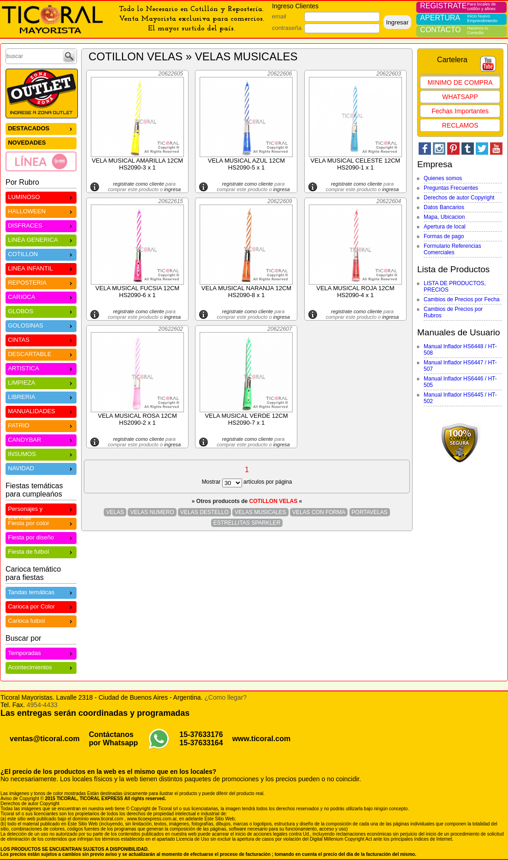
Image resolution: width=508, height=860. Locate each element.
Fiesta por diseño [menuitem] (41, 537)
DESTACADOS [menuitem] (41, 128)
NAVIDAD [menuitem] (41, 468)
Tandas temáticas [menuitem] (41, 592)
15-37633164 (201, 743)
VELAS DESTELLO (204, 512)
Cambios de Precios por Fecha (462, 299)
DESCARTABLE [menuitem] (41, 353)
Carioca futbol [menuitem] (41, 620)
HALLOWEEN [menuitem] (41, 211)
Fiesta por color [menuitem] (41, 523)
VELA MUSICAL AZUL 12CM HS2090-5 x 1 (246, 164)
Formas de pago (444, 236)
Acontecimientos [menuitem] (41, 667)
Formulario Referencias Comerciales (452, 249)
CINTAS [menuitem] (41, 339)
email (279, 16)
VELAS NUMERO (152, 512)
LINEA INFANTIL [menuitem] (41, 268)
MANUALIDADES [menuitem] (41, 411)
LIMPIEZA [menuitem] (41, 382)
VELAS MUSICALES (260, 512)
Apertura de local (445, 226)
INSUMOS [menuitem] (41, 453)
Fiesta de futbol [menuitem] (41, 551)
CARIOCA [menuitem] (41, 296)
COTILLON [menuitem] (41, 253)
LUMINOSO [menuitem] (41, 196)
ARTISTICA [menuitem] (41, 368)
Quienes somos (443, 178)
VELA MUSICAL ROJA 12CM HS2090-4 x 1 (355, 291)
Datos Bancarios (444, 207)
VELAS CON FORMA (318, 512)
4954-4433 (42, 704)
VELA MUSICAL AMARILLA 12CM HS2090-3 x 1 (137, 164)
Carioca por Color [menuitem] (41, 606)
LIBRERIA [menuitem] (41, 396)
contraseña (286, 27)
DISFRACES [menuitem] (41, 225)
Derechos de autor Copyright (459, 197)
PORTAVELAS (370, 512)
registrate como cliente (138, 184)
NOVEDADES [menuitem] (27, 142)
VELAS (115, 512)
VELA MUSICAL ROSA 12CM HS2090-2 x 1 (137, 419)
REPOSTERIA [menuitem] (41, 282)
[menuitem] (41, 161)
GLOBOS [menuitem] (41, 311)
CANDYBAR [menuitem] (41, 439)
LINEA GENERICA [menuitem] (41, 239)
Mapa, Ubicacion (444, 217)
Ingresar (397, 22)
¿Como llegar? (225, 697)
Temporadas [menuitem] (41, 652)
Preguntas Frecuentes (451, 188)
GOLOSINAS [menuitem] (41, 325)
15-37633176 (201, 734)
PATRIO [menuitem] (41, 425)
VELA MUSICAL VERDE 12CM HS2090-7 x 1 (246, 419)
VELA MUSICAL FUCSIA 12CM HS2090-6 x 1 (137, 291)
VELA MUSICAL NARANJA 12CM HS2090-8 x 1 (246, 291)
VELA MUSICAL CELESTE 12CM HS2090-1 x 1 (356, 164)
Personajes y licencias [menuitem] (41, 509)
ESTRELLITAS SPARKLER (247, 523)
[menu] (41, 147)
